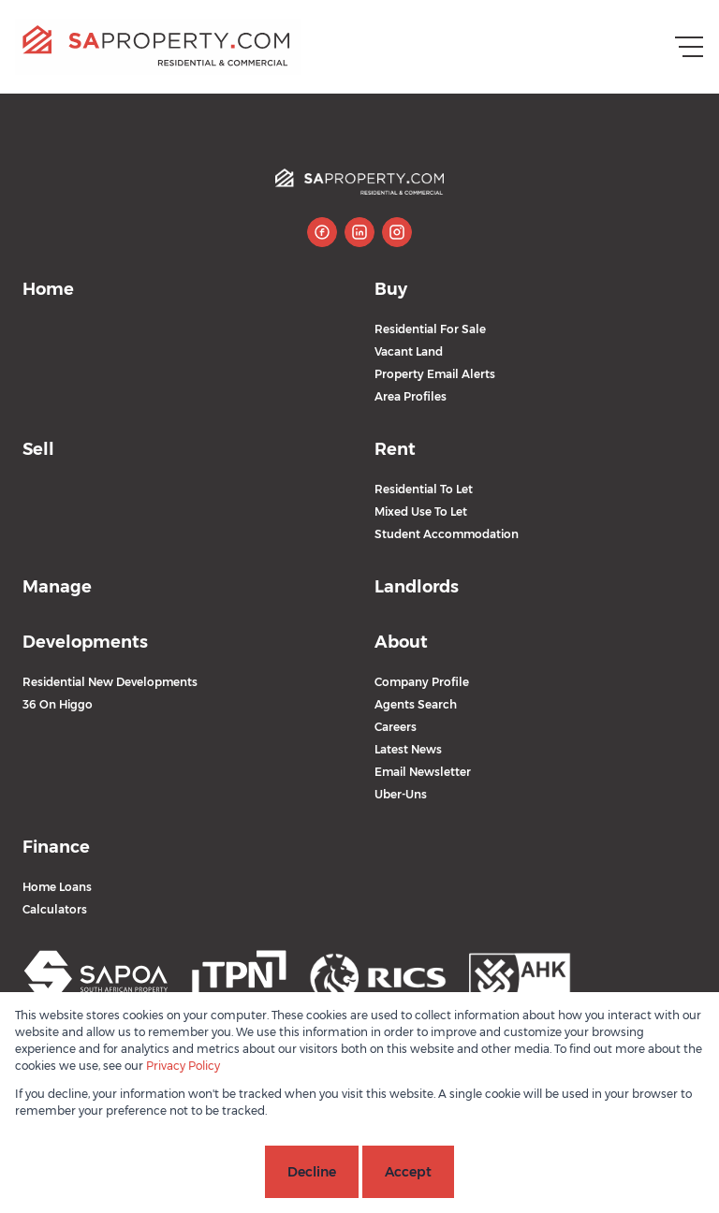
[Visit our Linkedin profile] (359, 232)
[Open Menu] (689, 47)
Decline (311, 1171)
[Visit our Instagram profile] (397, 232)
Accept (408, 1171)
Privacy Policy (183, 1066)
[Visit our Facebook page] (322, 232)
